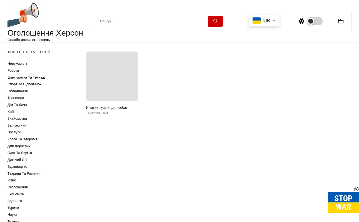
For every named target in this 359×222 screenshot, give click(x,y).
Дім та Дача (17, 105)
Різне (11, 180)
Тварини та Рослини (24, 173)
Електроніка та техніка (26, 77)
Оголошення (17, 187)
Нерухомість (17, 63)
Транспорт (15, 98)
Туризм (13, 208)
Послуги (14, 132)
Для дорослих (18, 146)
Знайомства (17, 118)
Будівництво (17, 166)
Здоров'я (14, 201)
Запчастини (16, 125)
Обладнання (17, 91)
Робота (13, 70)
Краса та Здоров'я (22, 139)
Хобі (10, 112)
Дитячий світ (18, 160)
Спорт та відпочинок (24, 84)
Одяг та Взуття (19, 153)
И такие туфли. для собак (106, 108)
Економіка (15, 194)
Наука (12, 215)
